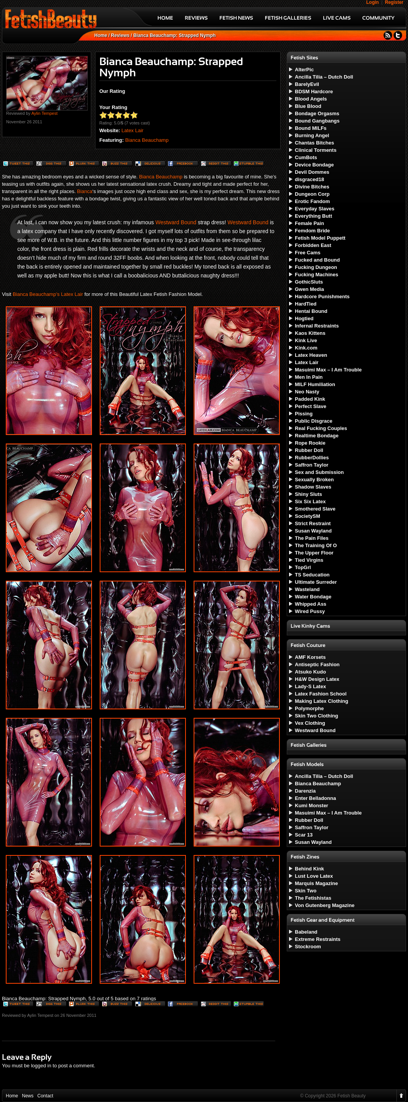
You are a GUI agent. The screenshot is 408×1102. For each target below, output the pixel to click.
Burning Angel (312, 135)
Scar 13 (304, 835)
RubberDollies (312, 457)
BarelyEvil (307, 84)
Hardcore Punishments (322, 296)
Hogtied (304, 318)
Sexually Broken (314, 479)
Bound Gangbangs (317, 121)
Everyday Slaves (314, 209)
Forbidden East (313, 245)
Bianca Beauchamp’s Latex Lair (48, 294)
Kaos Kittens (310, 333)
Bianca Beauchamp (147, 140)
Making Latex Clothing (321, 701)
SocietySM (307, 516)
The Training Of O (316, 545)
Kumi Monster (311, 805)
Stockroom (308, 946)
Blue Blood (308, 106)
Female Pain (309, 223)
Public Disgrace (314, 421)
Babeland (306, 932)
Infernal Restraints (317, 326)
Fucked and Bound (317, 260)
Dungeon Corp (312, 194)
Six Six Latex (310, 501)
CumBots (306, 157)
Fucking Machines (316, 274)
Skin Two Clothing (316, 716)
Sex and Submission (319, 472)
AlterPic (304, 69)
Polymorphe (309, 708)
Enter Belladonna (315, 798)
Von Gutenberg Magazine (324, 905)
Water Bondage (313, 597)
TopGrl (303, 567)
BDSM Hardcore (314, 91)
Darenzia (305, 791)
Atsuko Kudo (310, 672)
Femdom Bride (312, 231)
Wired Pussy (310, 611)
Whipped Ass (310, 604)
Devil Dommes (312, 172)
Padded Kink (310, 399)
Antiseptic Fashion (317, 664)
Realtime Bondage (316, 435)
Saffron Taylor (311, 465)
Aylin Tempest (44, 113)
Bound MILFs (310, 128)
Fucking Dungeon (316, 267)
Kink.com (306, 348)
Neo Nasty (307, 392)
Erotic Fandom (312, 201)
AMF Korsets (310, 657)
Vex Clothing (310, 723)
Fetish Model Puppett (320, 238)
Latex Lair (133, 130)
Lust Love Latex (314, 876)
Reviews (120, 35)
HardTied (305, 304)
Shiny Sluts (308, 494)
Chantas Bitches (314, 143)
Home (100, 35)
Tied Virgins (309, 560)
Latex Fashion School (320, 694)
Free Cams (307, 252)
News (27, 1096)
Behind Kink (309, 869)
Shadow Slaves (313, 487)
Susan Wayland (313, 531)
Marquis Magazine (316, 883)
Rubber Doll (309, 450)
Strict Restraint (313, 523)
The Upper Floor (314, 553)
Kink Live (306, 340)
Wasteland (307, 589)
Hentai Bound (311, 311)
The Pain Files (311, 538)
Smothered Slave (315, 509)
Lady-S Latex (310, 686)
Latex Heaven (311, 355)
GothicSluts (309, 282)
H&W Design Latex (317, 679)
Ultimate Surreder (316, 582)
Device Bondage (314, 165)
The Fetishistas (313, 898)
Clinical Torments (315, 150)
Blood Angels (311, 99)
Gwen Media (309, 289)
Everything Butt (313, 216)
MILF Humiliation (315, 384)
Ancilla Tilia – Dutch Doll (324, 77)
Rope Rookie (310, 443)
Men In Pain (309, 377)
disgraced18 (309, 179)
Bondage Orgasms (317, 113)
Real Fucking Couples (321, 428)
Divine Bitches (312, 187)
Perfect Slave (310, 406)
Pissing (304, 414)
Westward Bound (176, 222)
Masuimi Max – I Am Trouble (328, 370)
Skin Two (305, 891)
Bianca (84, 191)
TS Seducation (312, 575)
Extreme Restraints (318, 939)
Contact (45, 1096)
